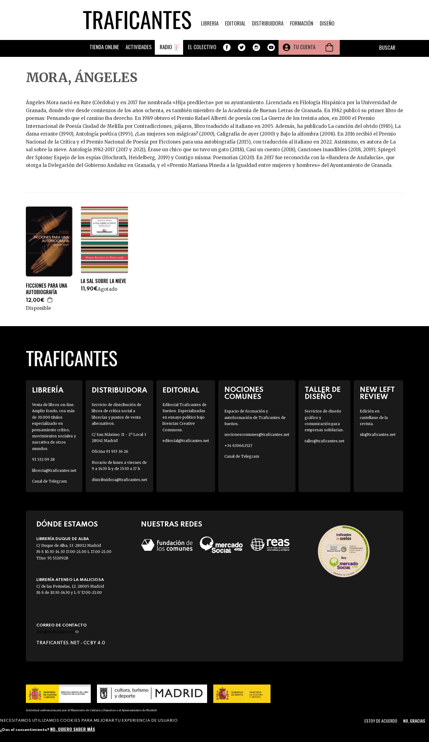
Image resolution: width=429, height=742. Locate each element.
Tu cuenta (304, 47)
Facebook (226, 47)
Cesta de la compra (329, 47)
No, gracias (414, 720)
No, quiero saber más (72, 729)
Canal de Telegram (49, 481)
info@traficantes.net (57, 632)
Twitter (241, 47)
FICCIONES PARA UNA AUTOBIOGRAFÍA (46, 288)
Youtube (271, 47)
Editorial (235, 23)
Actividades (139, 47)
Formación (301, 23)
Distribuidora (267, 23)
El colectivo (202, 47)
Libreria (210, 23)
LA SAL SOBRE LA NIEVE (103, 281)
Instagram (256, 47)
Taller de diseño (323, 393)
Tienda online (104, 47)
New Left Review (377, 393)
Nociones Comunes (243, 393)
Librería (47, 390)
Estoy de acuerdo (380, 720)
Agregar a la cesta (50, 299)
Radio (166, 47)
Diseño (327, 23)
